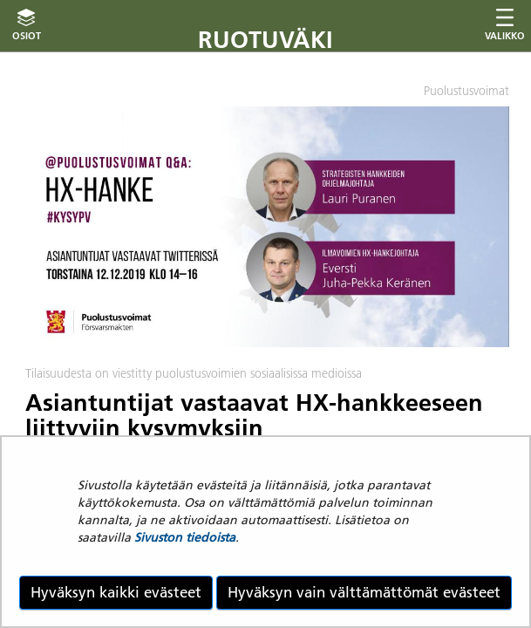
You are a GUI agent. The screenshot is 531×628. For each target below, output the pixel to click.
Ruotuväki (265, 39)
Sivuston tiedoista (184, 537)
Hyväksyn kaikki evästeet (116, 592)
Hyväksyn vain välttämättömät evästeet (364, 592)
